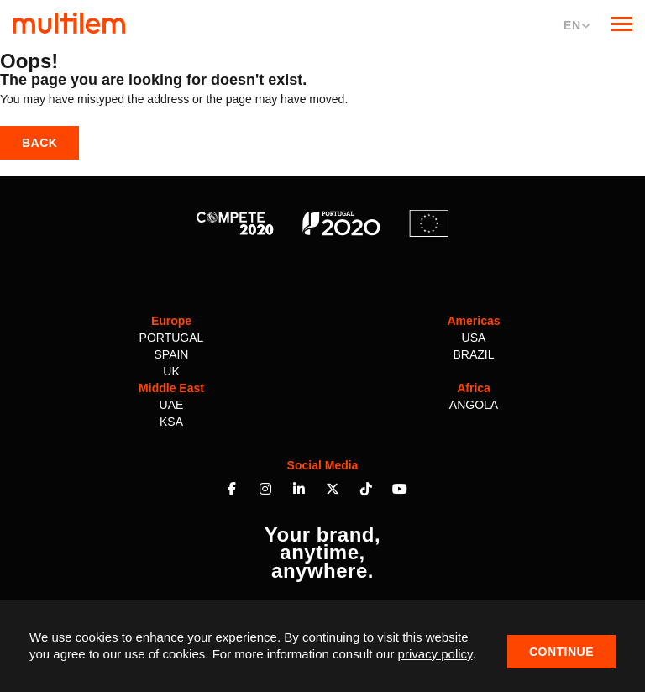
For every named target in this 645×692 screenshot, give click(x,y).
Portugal (171, 337)
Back (39, 142)
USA (474, 337)
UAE (172, 405)
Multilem (69, 23)
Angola (473, 405)
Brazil (473, 354)
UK (171, 371)
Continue (561, 651)
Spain (172, 354)
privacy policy (435, 654)
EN (577, 25)
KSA (171, 421)
